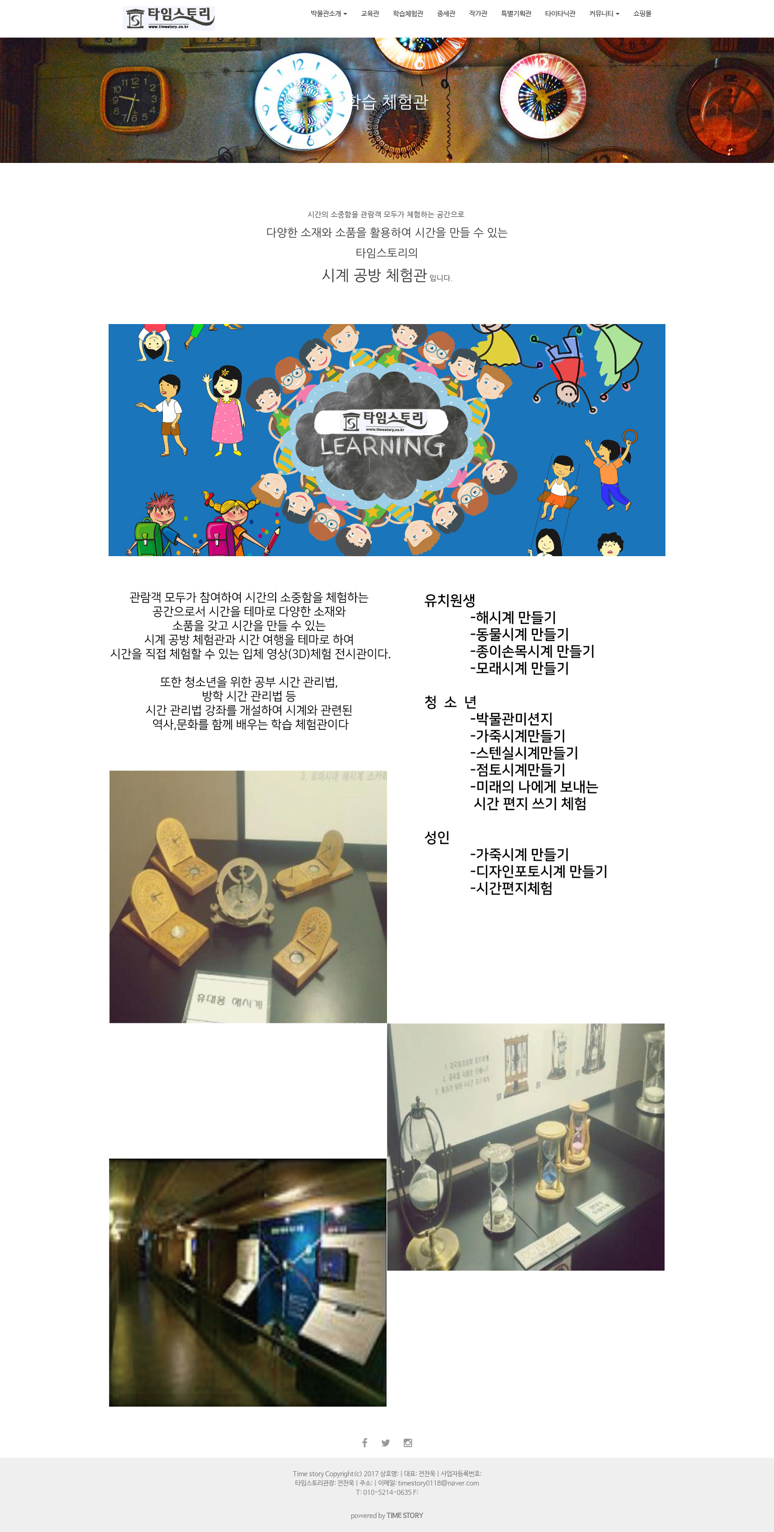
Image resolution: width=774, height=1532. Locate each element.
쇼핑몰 (642, 14)
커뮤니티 (604, 14)
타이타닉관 (560, 14)
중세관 (446, 14)
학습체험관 (408, 14)
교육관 (370, 14)
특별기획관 (516, 14)
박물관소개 (329, 14)
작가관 (478, 14)
